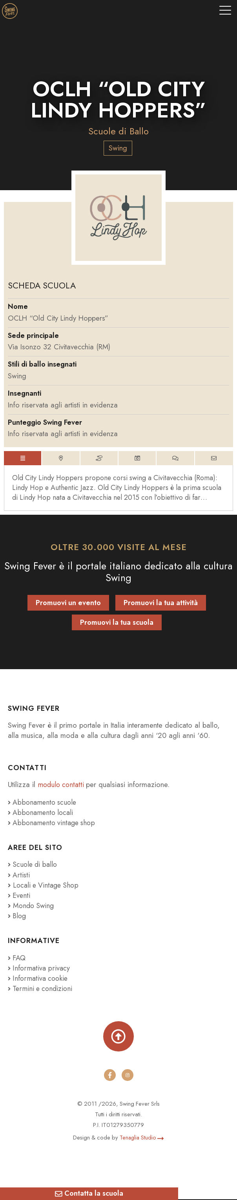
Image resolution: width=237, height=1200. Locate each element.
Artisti (18, 875)
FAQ (17, 958)
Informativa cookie (39, 979)
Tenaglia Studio (142, 1138)
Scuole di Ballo (119, 131)
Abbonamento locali (41, 813)
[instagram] (127, 1076)
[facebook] (109, 1076)
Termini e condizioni (41, 989)
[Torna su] (118, 1037)
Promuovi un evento (68, 604)
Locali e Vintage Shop (47, 886)
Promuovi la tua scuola (116, 623)
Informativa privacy (39, 968)
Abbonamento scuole (43, 803)
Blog (17, 916)
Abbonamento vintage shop (53, 823)
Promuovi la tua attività (161, 604)
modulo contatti (63, 785)
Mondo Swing (34, 906)
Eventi (19, 896)
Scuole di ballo (34, 865)
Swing (118, 148)
